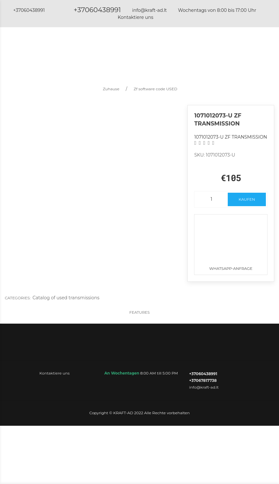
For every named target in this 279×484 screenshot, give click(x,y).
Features (139, 312)
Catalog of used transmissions (65, 298)
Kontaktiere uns (135, 17)
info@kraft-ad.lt (149, 10)
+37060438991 (97, 10)
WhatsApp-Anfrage (230, 242)
